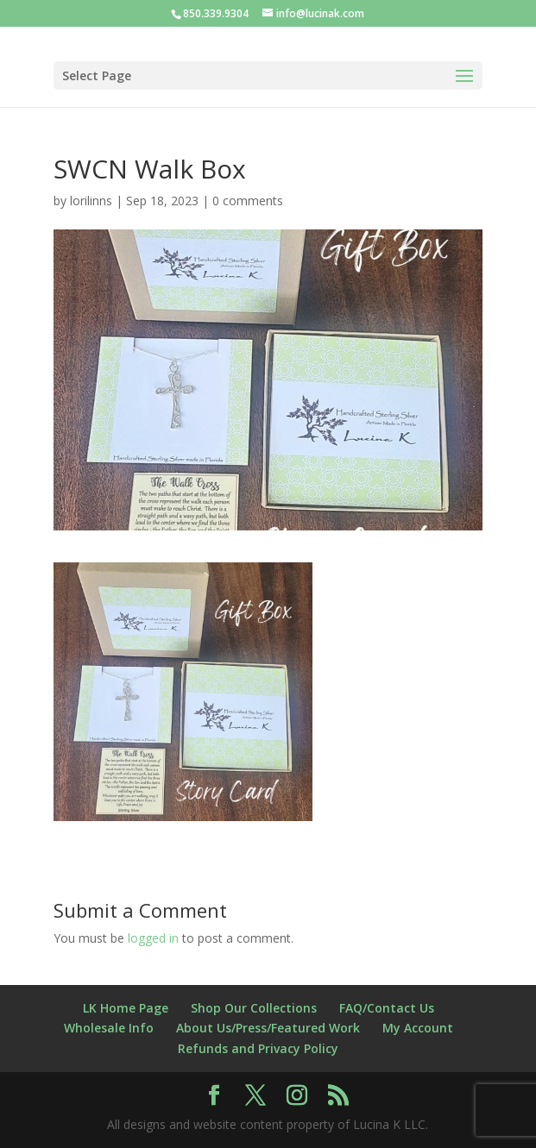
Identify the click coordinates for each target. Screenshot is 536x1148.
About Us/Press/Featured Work (268, 1027)
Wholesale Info (109, 1027)
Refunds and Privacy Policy (258, 1048)
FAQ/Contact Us (386, 1008)
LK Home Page (125, 1008)
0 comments (247, 200)
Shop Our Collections (254, 1008)
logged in (153, 938)
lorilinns (91, 200)
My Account (417, 1027)
